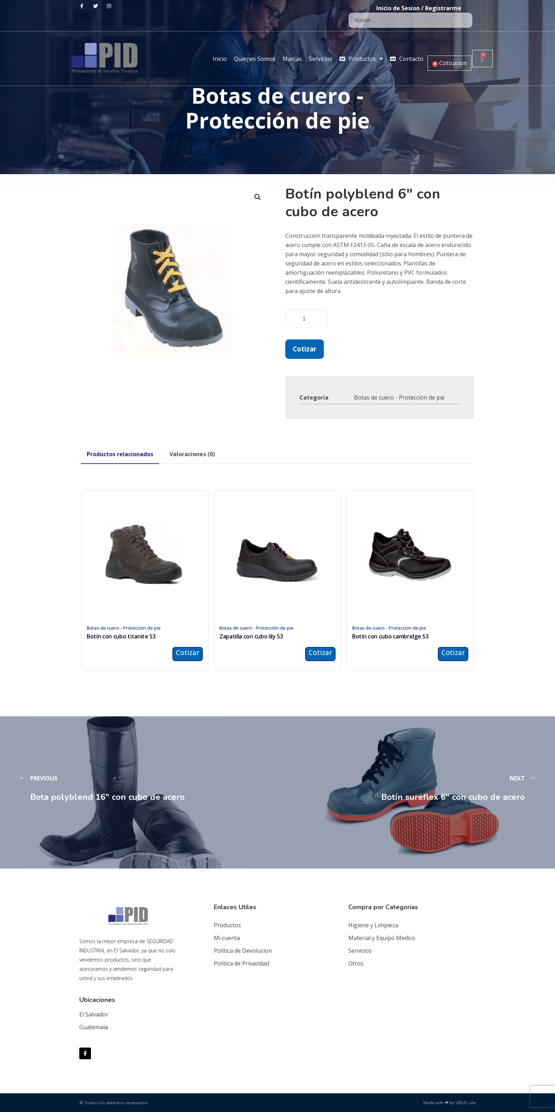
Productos (227, 925)
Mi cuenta (227, 938)
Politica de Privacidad (241, 963)
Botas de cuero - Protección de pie (399, 397)
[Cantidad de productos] (306, 319)
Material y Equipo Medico (381, 938)
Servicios (360, 951)
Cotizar (304, 349)
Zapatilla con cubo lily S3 (251, 636)
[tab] (120, 454)
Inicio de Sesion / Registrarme (418, 8)
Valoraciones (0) (192, 454)
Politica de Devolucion (243, 951)
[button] (257, 197)
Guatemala (93, 1027)
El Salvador (93, 1014)
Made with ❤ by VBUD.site (449, 1103)
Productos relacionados (120, 454)
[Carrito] (482, 58)
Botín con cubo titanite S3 (121, 636)
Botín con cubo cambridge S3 (390, 636)
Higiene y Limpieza (373, 925)
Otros (356, 963)
